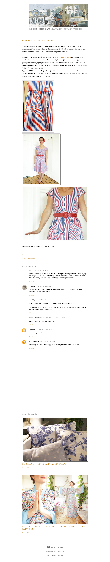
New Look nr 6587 (64, 57)
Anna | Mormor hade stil (38, 318)
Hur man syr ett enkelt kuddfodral (44, 464)
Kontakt (68, 29)
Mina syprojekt (32, 258)
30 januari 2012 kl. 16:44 (40, 300)
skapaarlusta (34, 341)
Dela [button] (23, 255)
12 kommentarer (32, 533)
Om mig (42, 29)
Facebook (77, 29)
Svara (31, 281)
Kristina (32, 286)
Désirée (32, 329)
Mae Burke (60, 551)
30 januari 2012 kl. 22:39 (44, 329)
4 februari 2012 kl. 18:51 (47, 341)
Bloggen (33, 29)
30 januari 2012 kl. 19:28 (57, 318)
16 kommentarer (32, 468)
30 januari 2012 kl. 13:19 (43, 286)
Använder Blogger (55, 547)
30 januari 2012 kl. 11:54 (40, 270)
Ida (30, 270)
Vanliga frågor (54, 29)
